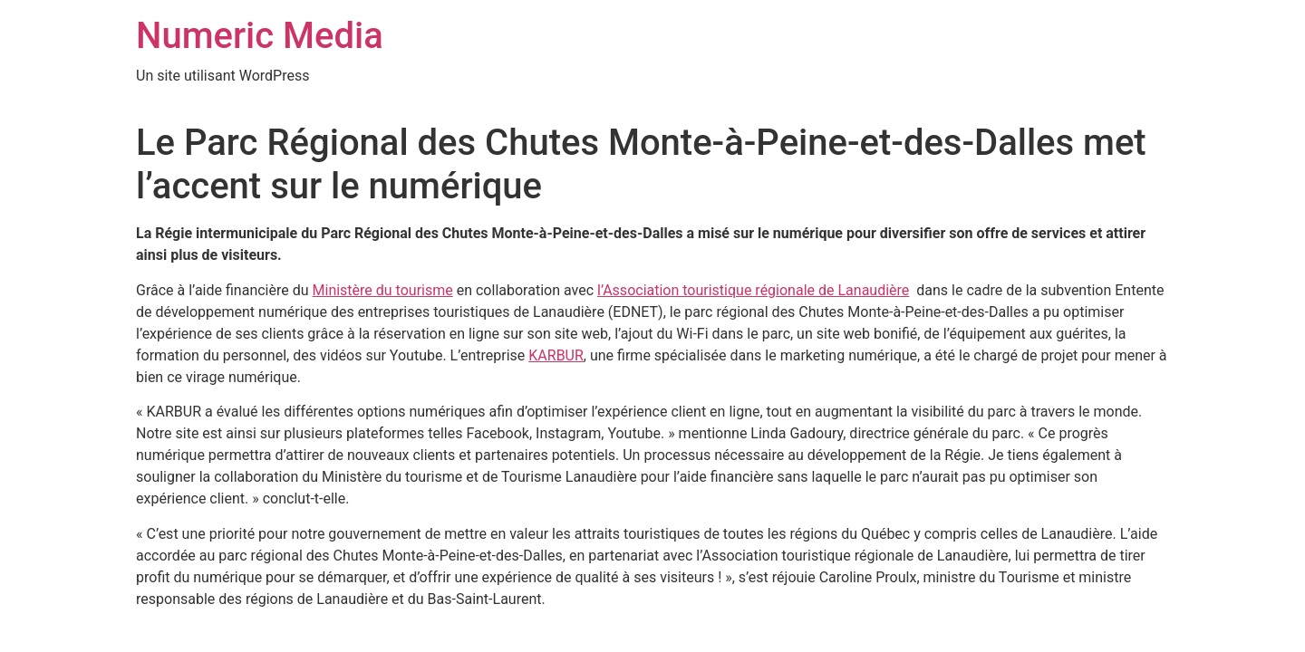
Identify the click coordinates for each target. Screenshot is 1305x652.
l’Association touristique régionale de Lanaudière (753, 290)
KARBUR (556, 355)
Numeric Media (259, 35)
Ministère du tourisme (383, 290)
